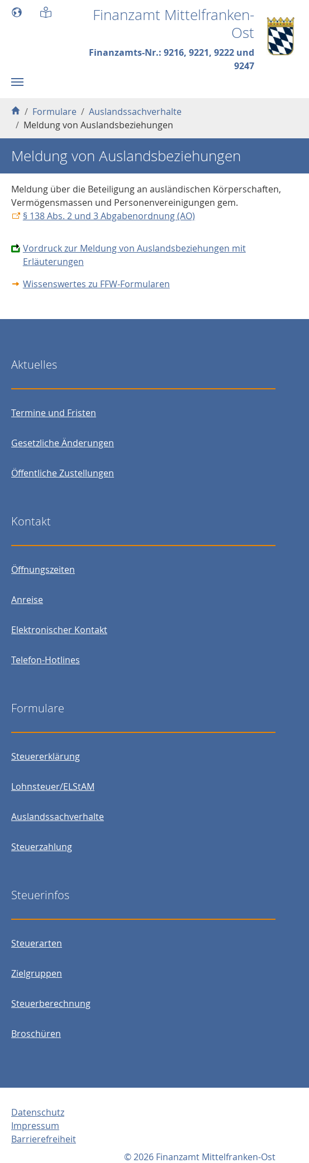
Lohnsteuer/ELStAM (52, 786)
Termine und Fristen (53, 413)
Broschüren (36, 1033)
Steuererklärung (45, 756)
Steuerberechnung (51, 1003)
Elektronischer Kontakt (59, 630)
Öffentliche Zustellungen (62, 473)
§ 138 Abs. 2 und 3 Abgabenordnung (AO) (109, 216)
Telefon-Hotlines (45, 660)
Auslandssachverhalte (57, 816)
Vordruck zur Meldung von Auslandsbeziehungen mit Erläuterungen (134, 255)
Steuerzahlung (41, 847)
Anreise (27, 599)
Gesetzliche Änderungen (62, 443)
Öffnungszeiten (43, 569)
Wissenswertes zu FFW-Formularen (96, 284)
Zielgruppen (36, 973)
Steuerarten (36, 943)
